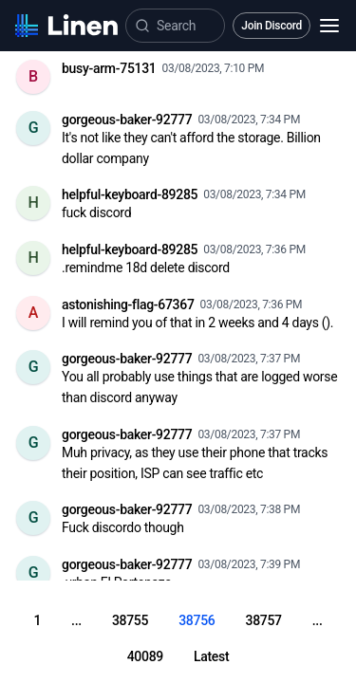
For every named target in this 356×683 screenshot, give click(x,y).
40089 (145, 656)
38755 (130, 620)
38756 (196, 620)
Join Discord (271, 25)
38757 (263, 620)
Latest (211, 656)
